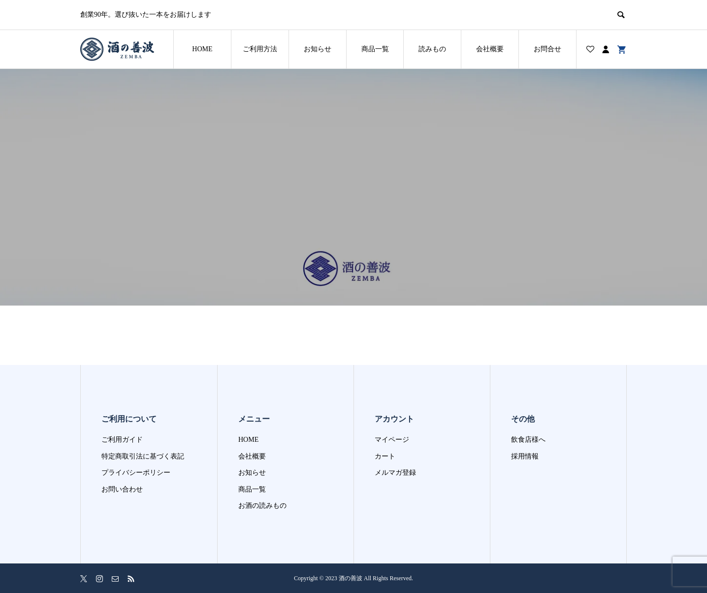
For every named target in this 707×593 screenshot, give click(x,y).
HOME (202, 49)
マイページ (392, 439)
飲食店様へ (528, 439)
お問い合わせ (122, 489)
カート (385, 456)
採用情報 (525, 456)
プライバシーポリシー (135, 472)
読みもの (432, 49)
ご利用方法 (260, 49)
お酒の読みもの (262, 505)
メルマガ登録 (395, 472)
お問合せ (547, 49)
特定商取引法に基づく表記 (142, 456)
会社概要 (490, 49)
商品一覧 (375, 49)
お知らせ (317, 49)
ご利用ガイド (122, 439)
